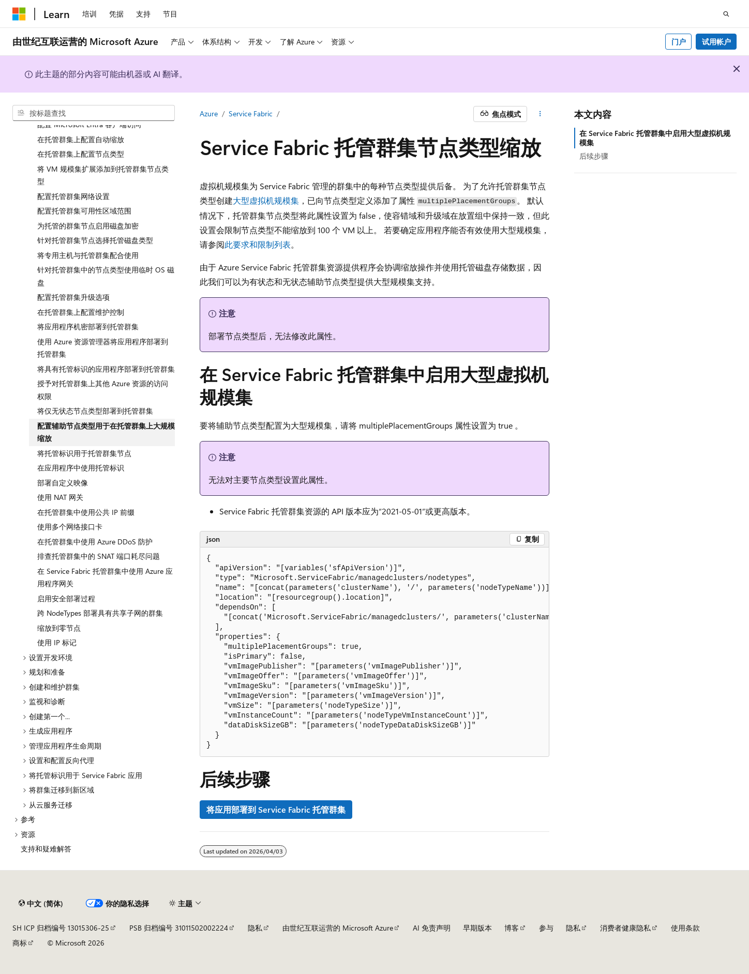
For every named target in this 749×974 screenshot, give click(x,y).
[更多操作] (540, 114)
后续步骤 (593, 156)
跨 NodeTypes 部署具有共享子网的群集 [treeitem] (100, 613)
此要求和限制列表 (257, 244)
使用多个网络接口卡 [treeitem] (69, 526)
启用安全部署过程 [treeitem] (66, 598)
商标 (19, 943)
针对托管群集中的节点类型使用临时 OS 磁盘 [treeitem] (105, 276)
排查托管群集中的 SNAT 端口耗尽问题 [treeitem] (98, 556)
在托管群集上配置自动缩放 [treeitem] (80, 139)
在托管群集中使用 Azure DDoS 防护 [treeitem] (95, 541)
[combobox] (93, 113)
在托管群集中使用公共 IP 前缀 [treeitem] (85, 512)
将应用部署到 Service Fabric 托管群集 (276, 809)
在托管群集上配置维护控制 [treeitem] (80, 312)
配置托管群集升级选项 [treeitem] (73, 297)
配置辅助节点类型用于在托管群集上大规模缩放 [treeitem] (106, 432)
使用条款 (685, 928)
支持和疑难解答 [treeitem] (46, 849)
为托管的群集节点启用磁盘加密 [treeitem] (88, 226)
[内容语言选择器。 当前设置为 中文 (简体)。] (40, 903)
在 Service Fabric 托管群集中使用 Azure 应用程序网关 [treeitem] (105, 577)
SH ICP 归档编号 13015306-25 (60, 928)
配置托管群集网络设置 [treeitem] (73, 196)
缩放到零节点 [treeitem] (59, 628)
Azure (209, 113)
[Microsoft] (19, 14)
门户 (678, 42)
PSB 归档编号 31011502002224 (178, 928)
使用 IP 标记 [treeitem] (57, 642)
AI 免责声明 (432, 928)
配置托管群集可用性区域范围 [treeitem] (84, 211)
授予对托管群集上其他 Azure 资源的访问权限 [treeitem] (102, 389)
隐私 (255, 928)
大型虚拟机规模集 (266, 200)
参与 (546, 928)
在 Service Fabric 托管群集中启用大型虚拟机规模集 (654, 137)
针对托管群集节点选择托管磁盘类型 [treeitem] (95, 240)
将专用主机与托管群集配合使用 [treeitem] (88, 255)
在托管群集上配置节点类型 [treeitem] (80, 154)
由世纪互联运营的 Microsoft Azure (337, 928)
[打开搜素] (726, 14)
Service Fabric (251, 113)
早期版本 (477, 928)
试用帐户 (716, 42)
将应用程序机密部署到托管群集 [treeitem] (88, 326)
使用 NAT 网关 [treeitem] (60, 497)
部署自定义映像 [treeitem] (62, 483)
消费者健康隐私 (625, 928)
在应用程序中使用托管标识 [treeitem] (80, 468)
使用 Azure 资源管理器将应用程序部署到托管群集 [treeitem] (102, 348)
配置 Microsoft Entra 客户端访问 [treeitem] (89, 124)
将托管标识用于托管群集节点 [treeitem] (84, 453)
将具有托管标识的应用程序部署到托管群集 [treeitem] (106, 369)
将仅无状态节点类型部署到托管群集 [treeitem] (95, 411)
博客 (511, 928)
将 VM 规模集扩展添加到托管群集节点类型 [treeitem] (103, 175)
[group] (374, 652)
